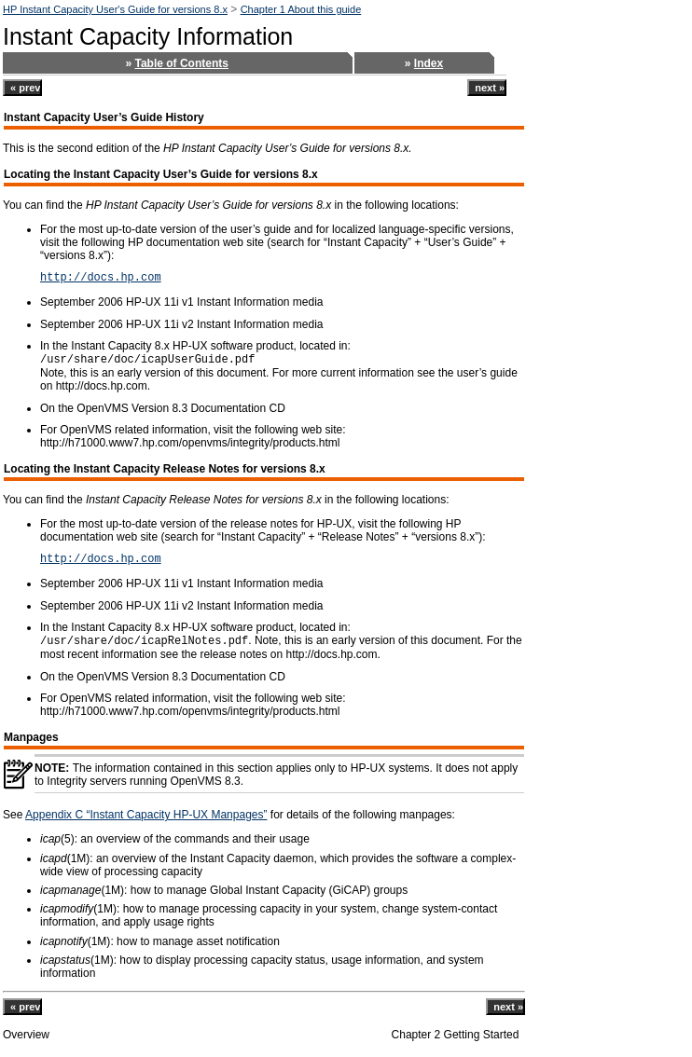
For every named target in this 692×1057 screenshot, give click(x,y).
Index (428, 63)
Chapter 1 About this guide (301, 9)
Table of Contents (181, 63)
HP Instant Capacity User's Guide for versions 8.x (115, 9)
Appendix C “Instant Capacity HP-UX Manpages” (146, 814)
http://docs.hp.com (100, 277)
